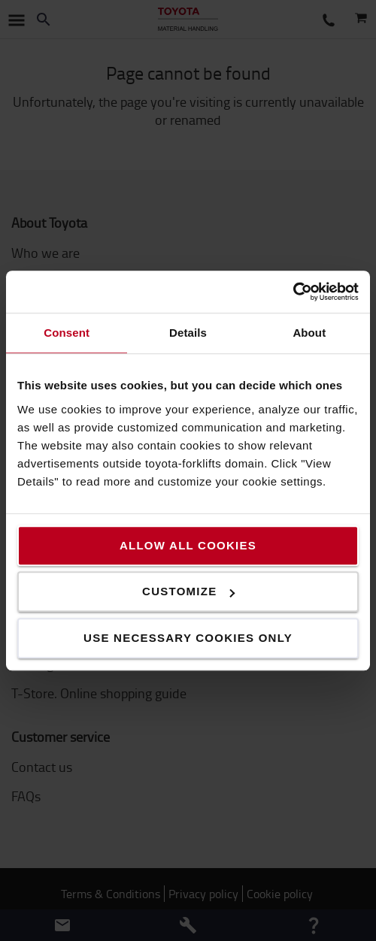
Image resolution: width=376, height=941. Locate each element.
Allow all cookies (188, 545)
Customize (188, 591)
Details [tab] (188, 332)
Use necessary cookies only (188, 637)
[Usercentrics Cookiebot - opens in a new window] (293, 291)
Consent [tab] (66, 332)
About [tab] (309, 332)
